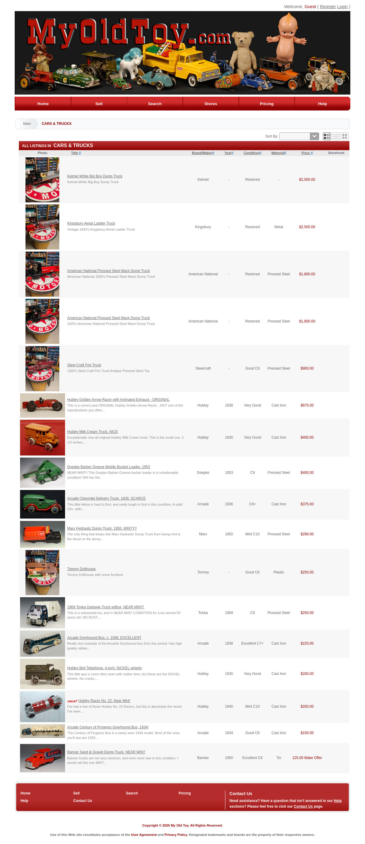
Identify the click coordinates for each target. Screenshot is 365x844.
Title (76, 153)
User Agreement (144, 834)
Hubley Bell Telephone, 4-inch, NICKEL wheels (104, 668)
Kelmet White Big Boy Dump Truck (94, 176)
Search (155, 103)
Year (229, 153)
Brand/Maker (203, 153)
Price (307, 153)
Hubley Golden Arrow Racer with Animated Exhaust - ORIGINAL (118, 400)
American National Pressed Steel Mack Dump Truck (108, 271)
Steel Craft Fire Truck (84, 365)
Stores (210, 103)
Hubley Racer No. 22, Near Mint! (104, 701)
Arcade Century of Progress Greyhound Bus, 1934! (107, 727)
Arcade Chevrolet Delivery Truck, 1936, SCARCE (106, 498)
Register (328, 6)
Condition (252, 153)
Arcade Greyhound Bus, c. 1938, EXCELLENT (104, 638)
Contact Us (82, 801)
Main (27, 124)
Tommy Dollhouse (81, 569)
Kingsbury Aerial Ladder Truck (91, 223)
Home (43, 103)
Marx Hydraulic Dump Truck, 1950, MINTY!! (102, 528)
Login (342, 6)
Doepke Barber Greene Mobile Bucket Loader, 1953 (108, 467)
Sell (99, 103)
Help (322, 103)
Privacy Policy (176, 834)
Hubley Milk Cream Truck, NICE (92, 432)
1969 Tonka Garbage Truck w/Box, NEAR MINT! (105, 607)
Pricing (266, 103)
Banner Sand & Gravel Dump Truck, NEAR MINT (106, 752)
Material (279, 153)
